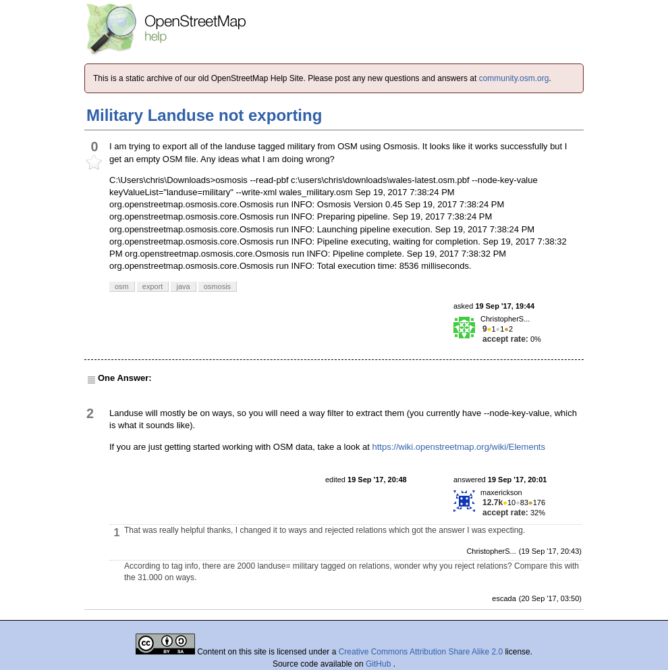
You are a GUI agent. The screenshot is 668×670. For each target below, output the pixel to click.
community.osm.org (514, 78)
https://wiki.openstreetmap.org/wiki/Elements (458, 447)
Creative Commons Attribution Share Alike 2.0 (421, 651)
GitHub (379, 664)
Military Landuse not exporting (204, 115)
